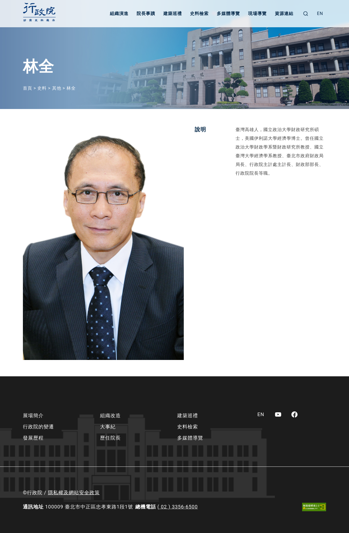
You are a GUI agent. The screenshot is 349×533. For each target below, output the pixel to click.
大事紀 (108, 426)
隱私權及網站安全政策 (74, 492)
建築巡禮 (172, 13)
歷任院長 (110, 438)
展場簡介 (33, 415)
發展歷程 (33, 438)
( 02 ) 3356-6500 (177, 507)
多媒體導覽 (228, 13)
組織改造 (110, 415)
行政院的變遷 (38, 426)
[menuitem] (320, 13)
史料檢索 (199, 13)
